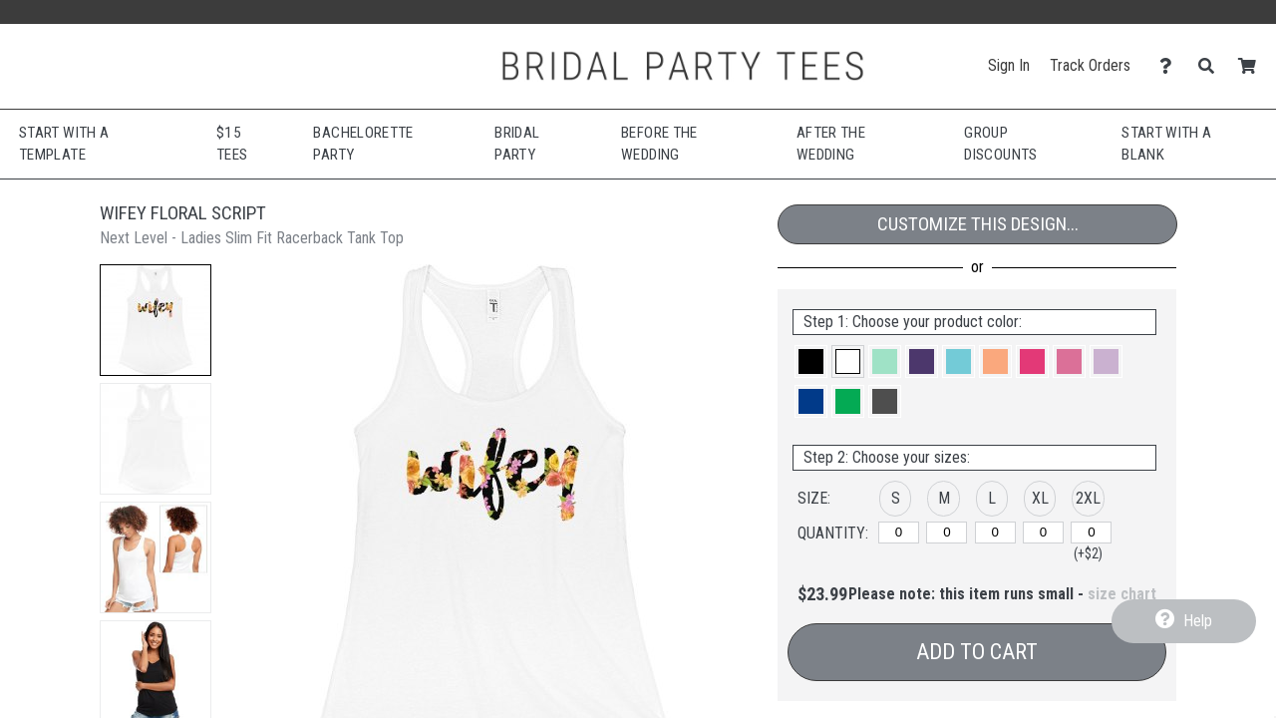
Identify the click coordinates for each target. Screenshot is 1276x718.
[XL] (1043, 532)
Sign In (1009, 65)
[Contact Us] (1170, 66)
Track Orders (1090, 65)
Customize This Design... (978, 223)
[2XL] (1091, 532)
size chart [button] (1122, 593)
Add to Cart (977, 651)
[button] (155, 320)
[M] (946, 532)
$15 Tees (231, 144)
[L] (995, 532)
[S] (898, 532)
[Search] (1211, 66)
